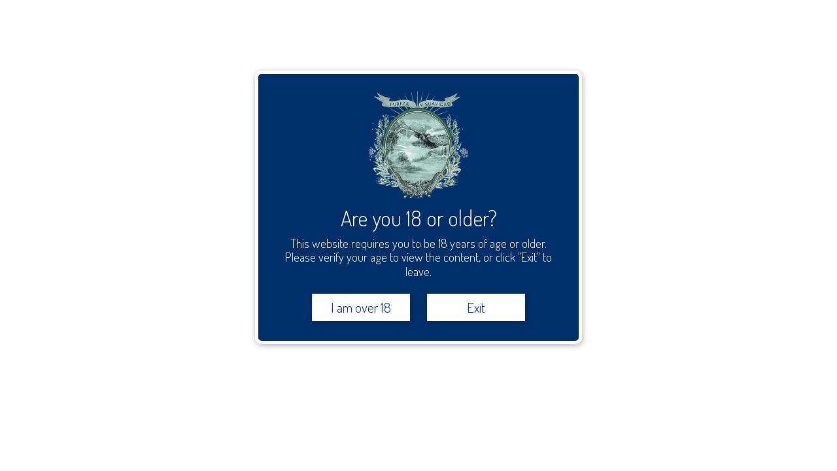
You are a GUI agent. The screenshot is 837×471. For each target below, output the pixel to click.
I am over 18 (361, 307)
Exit (476, 307)
